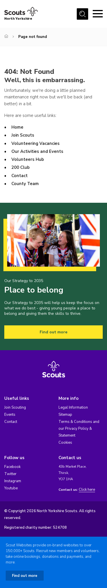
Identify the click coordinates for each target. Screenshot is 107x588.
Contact (19, 176)
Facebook (12, 466)
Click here (87, 489)
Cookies (65, 442)
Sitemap (65, 414)
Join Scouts (22, 135)
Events (9, 414)
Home (17, 127)
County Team (25, 183)
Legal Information (73, 407)
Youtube (11, 488)
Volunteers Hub (27, 159)
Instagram (12, 481)
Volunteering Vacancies (35, 143)
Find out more (53, 332)
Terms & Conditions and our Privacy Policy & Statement (78, 428)
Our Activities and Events (37, 151)
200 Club (20, 167)
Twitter (10, 474)
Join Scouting (15, 407)
